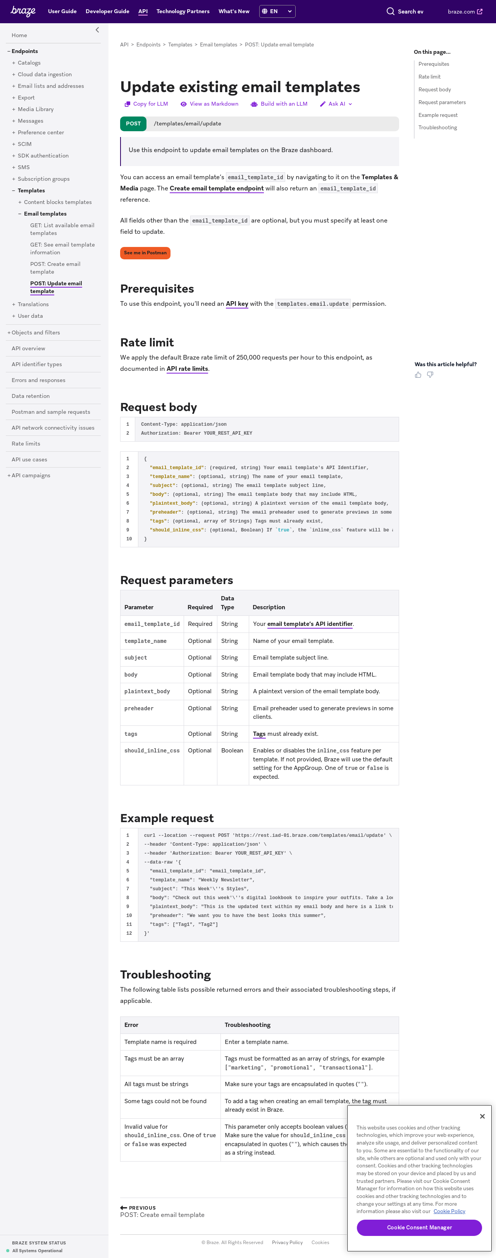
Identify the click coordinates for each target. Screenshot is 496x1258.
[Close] (482, 1116)
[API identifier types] (37, 364)
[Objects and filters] (36, 333)
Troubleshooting (437, 127)
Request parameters (442, 102)
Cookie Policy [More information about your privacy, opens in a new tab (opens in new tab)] (449, 1211)
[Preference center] (41, 133)
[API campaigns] (31, 476)
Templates (180, 44)
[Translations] (33, 305)
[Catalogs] (29, 63)
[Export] (26, 98)
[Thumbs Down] (431, 377)
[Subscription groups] (44, 179)
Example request (438, 115)
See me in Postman (145, 253)
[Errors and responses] (38, 380)
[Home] (19, 35)
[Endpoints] (25, 51)
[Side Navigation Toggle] (98, 30)
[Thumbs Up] (420, 377)
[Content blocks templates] (58, 202)
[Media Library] (36, 109)
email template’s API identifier (310, 624)
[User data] (30, 316)
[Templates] (31, 191)
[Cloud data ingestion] (45, 75)
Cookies (320, 1242)
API (124, 44)
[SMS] (24, 167)
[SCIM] (25, 144)
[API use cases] (29, 460)
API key (237, 304)
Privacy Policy (287, 1242)
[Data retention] (31, 396)
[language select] (281, 11)
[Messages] (30, 121)
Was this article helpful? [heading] (446, 364)
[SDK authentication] (43, 156)
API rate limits (187, 369)
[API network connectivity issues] (53, 428)
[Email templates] (45, 214)
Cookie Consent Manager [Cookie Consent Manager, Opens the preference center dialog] (419, 1227)
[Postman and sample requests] (51, 412)
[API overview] (28, 349)
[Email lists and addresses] (51, 86)
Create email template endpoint (217, 188)
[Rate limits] (26, 444)
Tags (259, 734)
